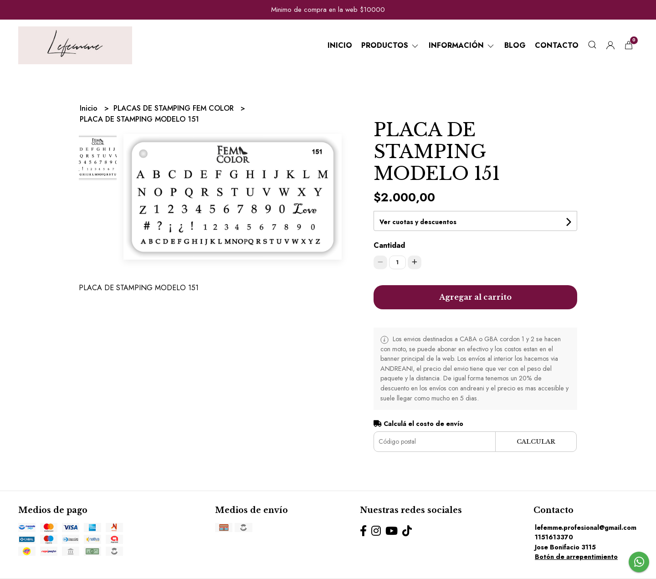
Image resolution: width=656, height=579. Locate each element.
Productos (390, 45)
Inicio (340, 45)
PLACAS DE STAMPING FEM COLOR (174, 108)
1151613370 (554, 537)
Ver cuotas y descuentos (417, 221)
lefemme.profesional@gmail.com (585, 527)
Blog (515, 45)
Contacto (557, 45)
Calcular (536, 441)
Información (462, 45)
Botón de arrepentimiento (576, 556)
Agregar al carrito (475, 297)
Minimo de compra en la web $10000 (328, 10)
